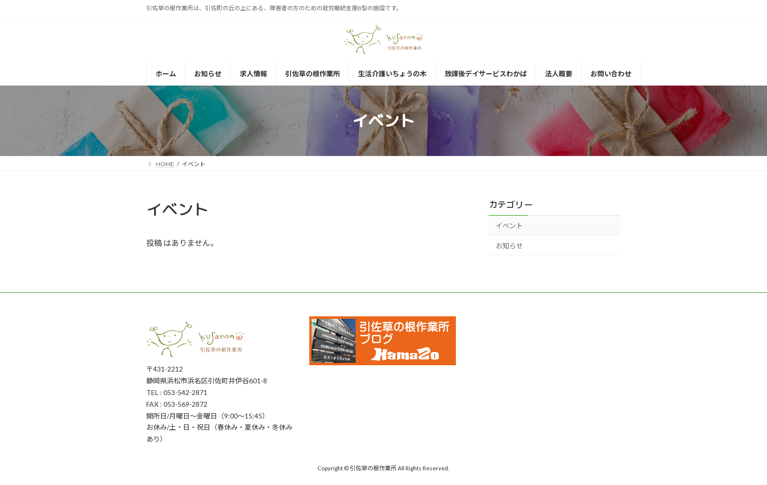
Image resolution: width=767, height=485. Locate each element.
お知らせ (509, 246)
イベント (509, 225)
